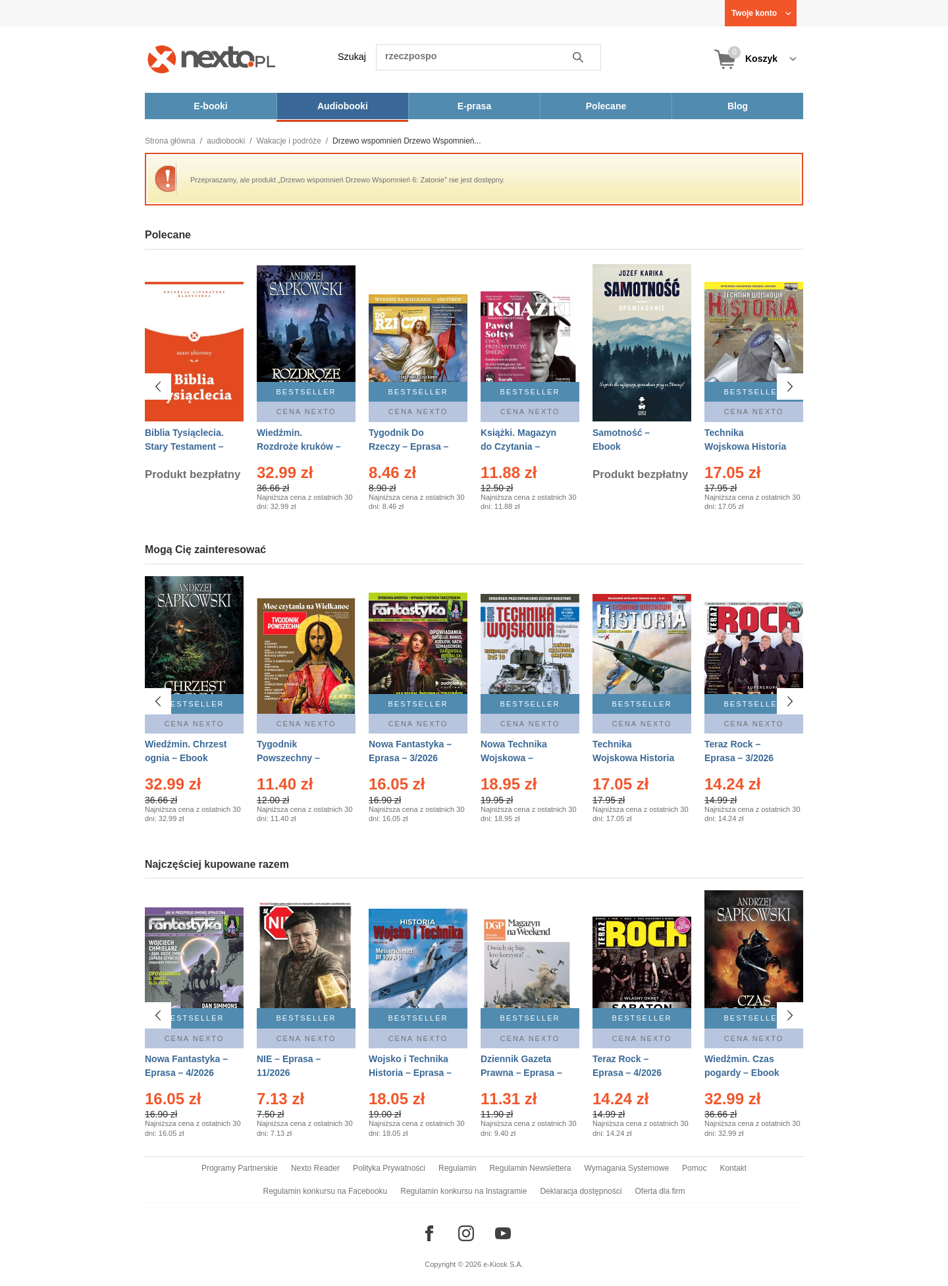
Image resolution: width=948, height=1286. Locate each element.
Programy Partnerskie (239, 1168)
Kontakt (733, 1168)
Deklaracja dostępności (580, 1191)
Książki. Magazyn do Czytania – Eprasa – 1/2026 (518, 446)
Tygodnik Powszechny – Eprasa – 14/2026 (294, 758)
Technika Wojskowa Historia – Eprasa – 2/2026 (633, 758)
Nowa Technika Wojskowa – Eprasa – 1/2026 (515, 758)
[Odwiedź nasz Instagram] (466, 1233)
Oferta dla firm (660, 1191)
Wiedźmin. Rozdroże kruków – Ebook (299, 446)
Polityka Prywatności (389, 1168)
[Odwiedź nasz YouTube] (503, 1233)
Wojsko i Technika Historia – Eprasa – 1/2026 (410, 1073)
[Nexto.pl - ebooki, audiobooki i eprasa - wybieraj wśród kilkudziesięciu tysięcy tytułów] (211, 59)
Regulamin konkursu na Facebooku (325, 1191)
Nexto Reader (315, 1168)
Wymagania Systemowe (626, 1168)
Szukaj (352, 56)
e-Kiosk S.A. (503, 1264)
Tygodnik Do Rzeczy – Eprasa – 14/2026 (408, 446)
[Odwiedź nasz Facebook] (429, 1233)
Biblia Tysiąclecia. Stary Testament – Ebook (184, 446)
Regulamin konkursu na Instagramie (463, 1191)
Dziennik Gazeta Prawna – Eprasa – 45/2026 (521, 1073)
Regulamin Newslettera (530, 1168)
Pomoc (694, 1168)
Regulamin (457, 1168)
